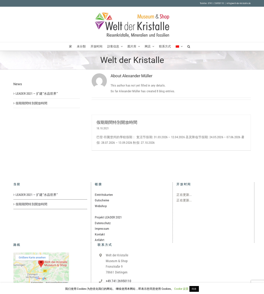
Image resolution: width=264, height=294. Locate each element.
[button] (188, 46)
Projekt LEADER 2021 (108, 217)
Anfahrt (99, 240)
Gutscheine (102, 200)
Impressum (102, 228)
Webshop (100, 206)
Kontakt (100, 234)
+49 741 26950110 (118, 281)
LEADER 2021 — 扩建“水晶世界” (37, 93)
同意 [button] (194, 289)
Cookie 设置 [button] (181, 288)
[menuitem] (179, 46)
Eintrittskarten (104, 195)
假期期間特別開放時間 (116, 122)
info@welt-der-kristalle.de (239, 3)
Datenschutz (103, 223)
